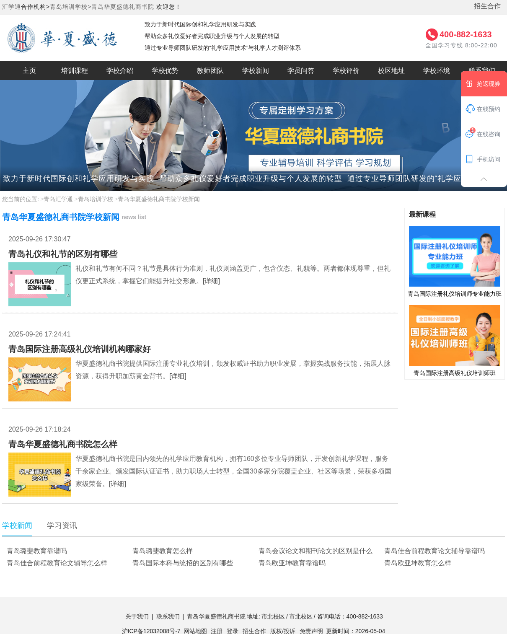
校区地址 (391, 70)
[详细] (211, 281)
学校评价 (346, 70)
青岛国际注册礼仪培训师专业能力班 (455, 261)
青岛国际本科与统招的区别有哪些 (182, 563)
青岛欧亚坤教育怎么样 (417, 563)
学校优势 (165, 70)
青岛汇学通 (58, 199)
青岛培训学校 (95, 199)
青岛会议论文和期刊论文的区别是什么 (315, 550)
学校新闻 (255, 70)
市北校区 (273, 616)
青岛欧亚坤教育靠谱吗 (292, 563)
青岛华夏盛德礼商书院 (122, 6)
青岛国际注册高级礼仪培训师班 (454, 340)
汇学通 (11, 6)
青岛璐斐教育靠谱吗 (37, 550)
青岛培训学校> (70, 6)
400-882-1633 (466, 34)
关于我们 (137, 616)
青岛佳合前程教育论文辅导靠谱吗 (434, 550)
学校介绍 (119, 70)
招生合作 (487, 6)
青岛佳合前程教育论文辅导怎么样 (57, 563)
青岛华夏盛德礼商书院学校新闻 (159, 199)
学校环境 (436, 70)
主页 (29, 70)
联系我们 (168, 616)
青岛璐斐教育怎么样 (162, 550)
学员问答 (300, 70)
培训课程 (74, 70)
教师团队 (210, 70)
